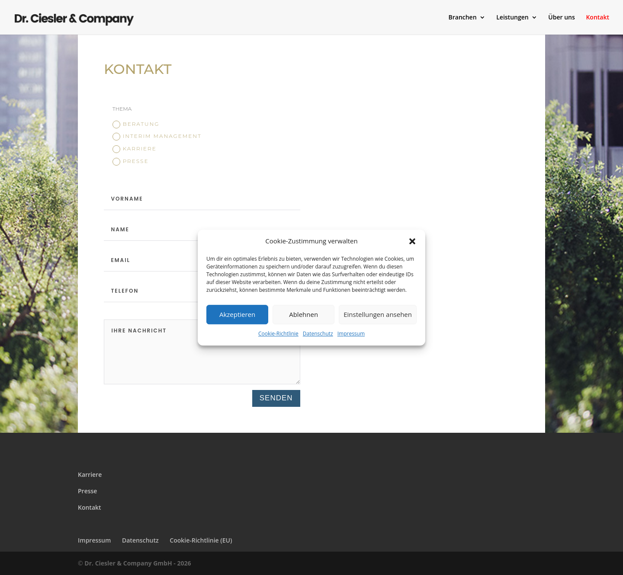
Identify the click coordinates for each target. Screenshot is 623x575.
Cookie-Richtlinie (278, 333)
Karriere (134, 149)
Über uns (561, 17)
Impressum (351, 333)
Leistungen (512, 17)
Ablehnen (303, 314)
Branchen (462, 17)
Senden (276, 398)
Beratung (136, 124)
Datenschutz (318, 333)
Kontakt (597, 17)
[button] (412, 241)
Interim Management (157, 137)
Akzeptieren (237, 314)
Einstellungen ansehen (378, 314)
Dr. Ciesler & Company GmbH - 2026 (137, 563)
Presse (130, 162)
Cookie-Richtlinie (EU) (201, 540)
